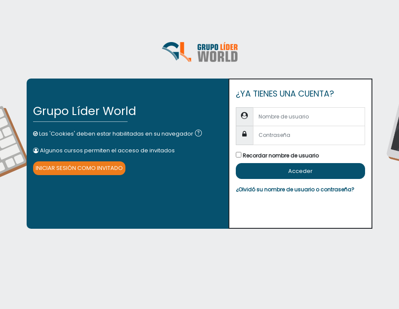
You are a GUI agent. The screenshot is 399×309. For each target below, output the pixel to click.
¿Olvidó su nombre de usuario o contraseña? (295, 189)
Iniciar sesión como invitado (79, 168)
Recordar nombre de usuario (281, 155)
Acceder (300, 171)
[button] (200, 134)
